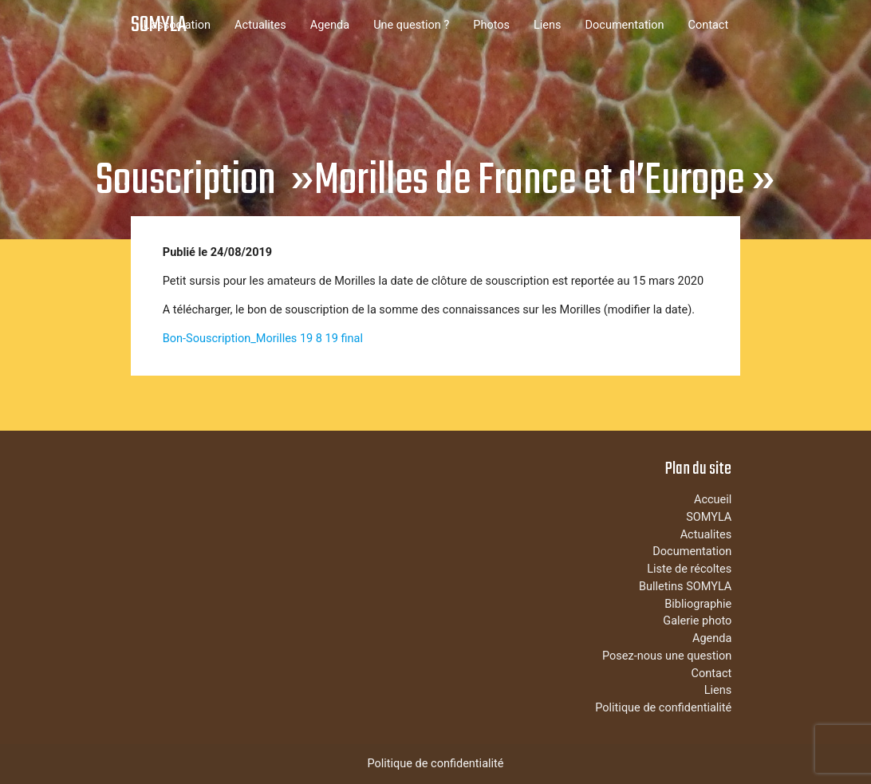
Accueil (712, 499)
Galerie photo (697, 621)
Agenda (329, 25)
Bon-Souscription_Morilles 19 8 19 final (263, 338)
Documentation (624, 25)
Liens (548, 25)
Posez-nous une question (666, 656)
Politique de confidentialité (663, 708)
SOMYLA (159, 25)
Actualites (260, 25)
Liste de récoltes (689, 569)
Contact (708, 25)
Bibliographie (697, 604)
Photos (491, 25)
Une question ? (411, 25)
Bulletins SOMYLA (685, 586)
